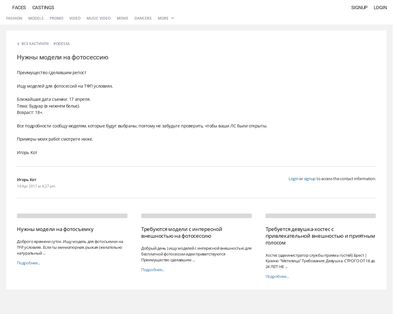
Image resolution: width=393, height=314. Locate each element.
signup (310, 178)
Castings (43, 7)
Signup (359, 7)
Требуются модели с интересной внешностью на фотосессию (181, 232)
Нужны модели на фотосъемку (55, 229)
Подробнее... (28, 263)
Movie (122, 18)
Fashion (14, 18)
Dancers (143, 18)
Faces (19, 7)
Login (380, 7)
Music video (99, 18)
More (166, 18)
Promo (56, 18)
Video (74, 18)
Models (36, 18)
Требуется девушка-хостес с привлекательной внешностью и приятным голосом (320, 235)
